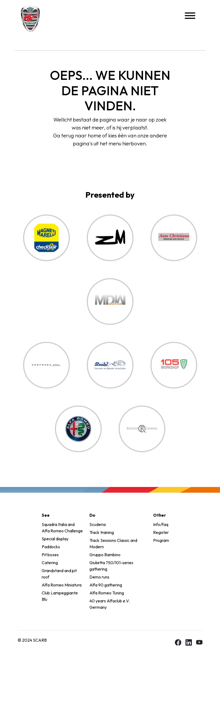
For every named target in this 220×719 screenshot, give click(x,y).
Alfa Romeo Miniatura (61, 587)
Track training (101, 535)
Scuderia (97, 527)
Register (161, 535)
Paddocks (51, 549)
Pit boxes (50, 557)
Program (161, 542)
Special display (55, 541)
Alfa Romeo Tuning (106, 595)
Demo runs (99, 579)
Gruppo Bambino (104, 557)
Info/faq (160, 527)
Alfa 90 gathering (105, 587)
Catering (50, 565)
